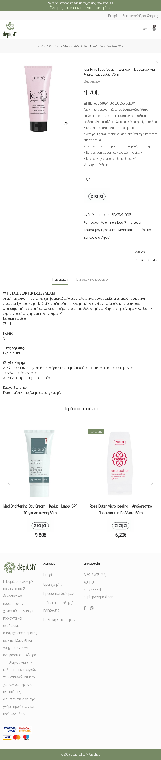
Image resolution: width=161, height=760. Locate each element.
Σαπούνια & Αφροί (97, 237)
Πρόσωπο (144, 230)
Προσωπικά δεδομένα (59, 593)
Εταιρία (48, 574)
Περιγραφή (60, 279)
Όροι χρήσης (52, 584)
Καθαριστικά (126, 230)
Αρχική (40, 46)
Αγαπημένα (88, 179)
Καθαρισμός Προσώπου (100, 230)
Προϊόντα (50, 46)
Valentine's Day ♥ (63, 46)
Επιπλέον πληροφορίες (92, 279)
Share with (140, 251)
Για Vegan (135, 222)
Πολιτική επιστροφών (59, 619)
